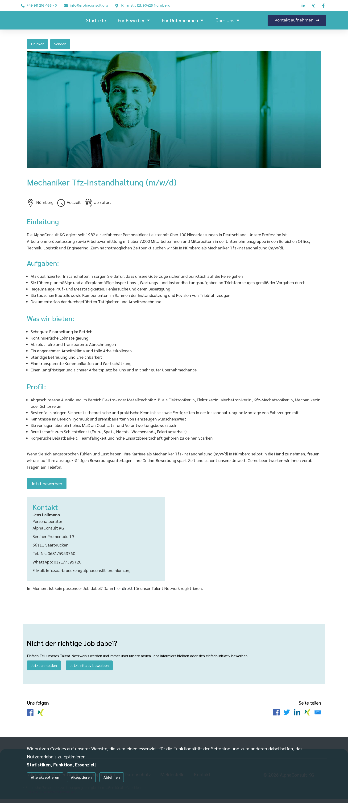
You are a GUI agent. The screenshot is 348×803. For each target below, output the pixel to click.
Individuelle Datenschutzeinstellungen (51, 792)
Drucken (37, 43)
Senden (60, 43)
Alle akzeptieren (45, 777)
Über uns (227, 20)
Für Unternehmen (182, 20)
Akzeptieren (81, 777)
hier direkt (124, 590)
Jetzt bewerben (46, 485)
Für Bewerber (134, 20)
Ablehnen (112, 777)
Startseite (96, 20)
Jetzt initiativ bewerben (89, 667)
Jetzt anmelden (44, 667)
